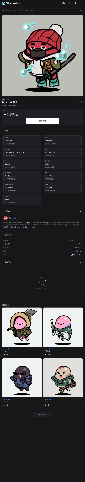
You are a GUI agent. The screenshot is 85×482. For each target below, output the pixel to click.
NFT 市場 (5, 10)
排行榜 (13, 10)
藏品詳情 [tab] (43, 235)
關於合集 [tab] (43, 211)
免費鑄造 (21, 10)
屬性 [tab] (43, 131)
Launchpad (30, 10)
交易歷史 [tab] (43, 262)
